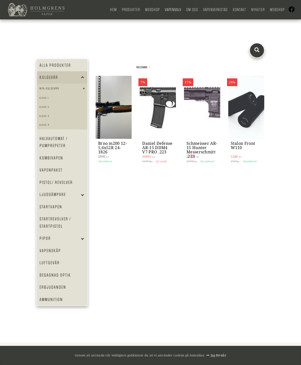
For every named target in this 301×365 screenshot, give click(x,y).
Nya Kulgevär (49, 88)
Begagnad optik (55, 275)
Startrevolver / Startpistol (55, 222)
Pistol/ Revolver (56, 182)
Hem (113, 9)
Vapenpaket (51, 170)
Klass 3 (44, 116)
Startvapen (51, 206)
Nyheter (258, 9)
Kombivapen (51, 157)
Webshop (152, 9)
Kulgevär (49, 77)
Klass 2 (44, 107)
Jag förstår (218, 355)
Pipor (45, 238)
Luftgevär (50, 262)
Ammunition (51, 299)
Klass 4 (44, 124)
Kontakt (239, 9)
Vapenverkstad (215, 9)
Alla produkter (55, 65)
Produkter (131, 9)
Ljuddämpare (53, 194)
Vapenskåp (50, 250)
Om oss (192, 9)
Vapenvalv (173, 9)
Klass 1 (44, 97)
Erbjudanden (53, 287)
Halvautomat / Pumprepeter (53, 142)
